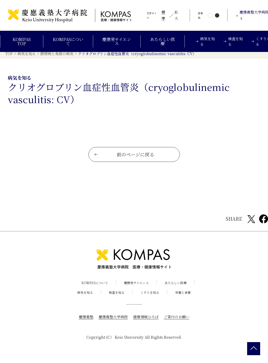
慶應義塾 (86, 321)
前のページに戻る (124, 158)
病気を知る (85, 296)
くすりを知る (149, 296)
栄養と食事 (183, 296)
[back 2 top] (253, 348)
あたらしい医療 (162, 41)
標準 (163, 15)
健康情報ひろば (146, 321)
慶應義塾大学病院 (113, 321)
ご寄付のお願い (176, 321)
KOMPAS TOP (22, 41)
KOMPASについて (68, 41)
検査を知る (116, 296)
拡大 (176, 15)
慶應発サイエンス (116, 41)
